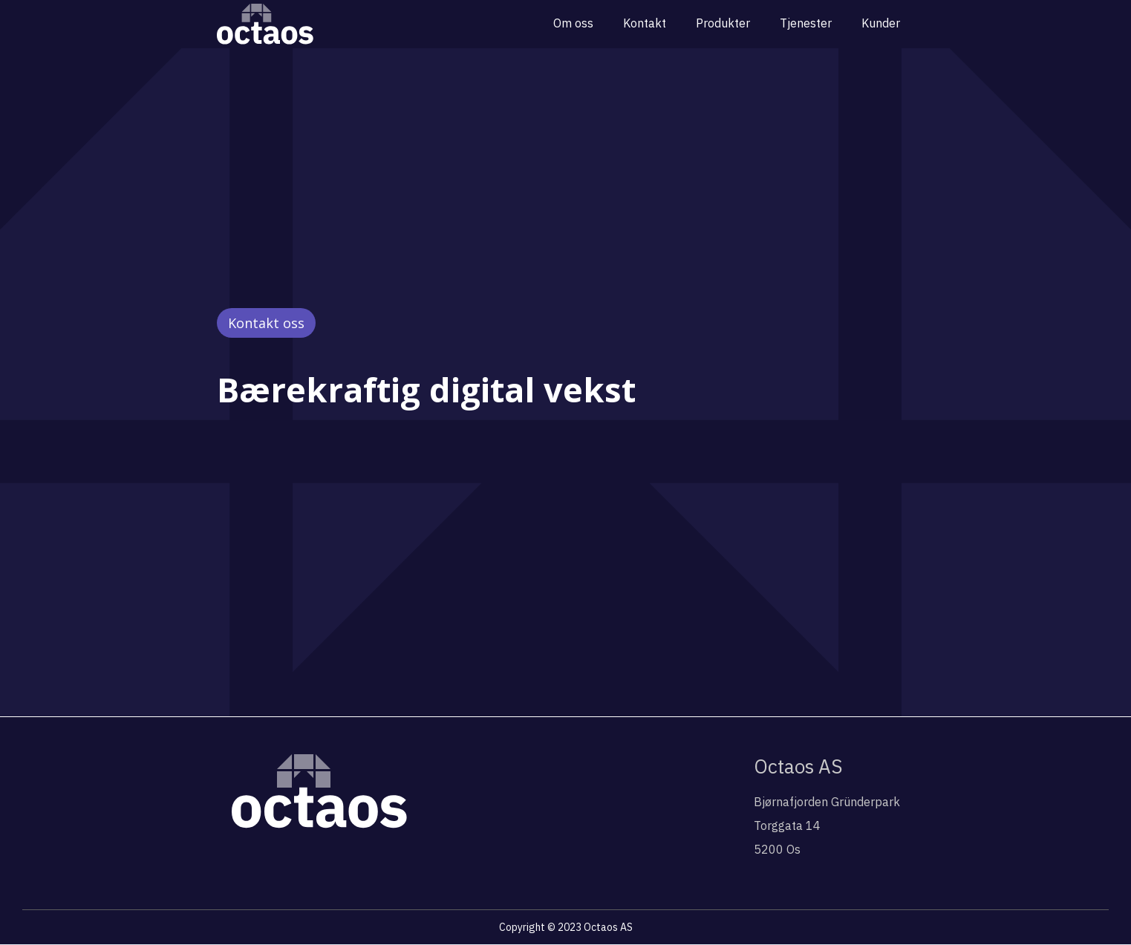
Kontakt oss (266, 323)
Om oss (573, 23)
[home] (265, 24)
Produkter (723, 23)
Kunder (880, 23)
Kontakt (644, 23)
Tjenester (806, 23)
